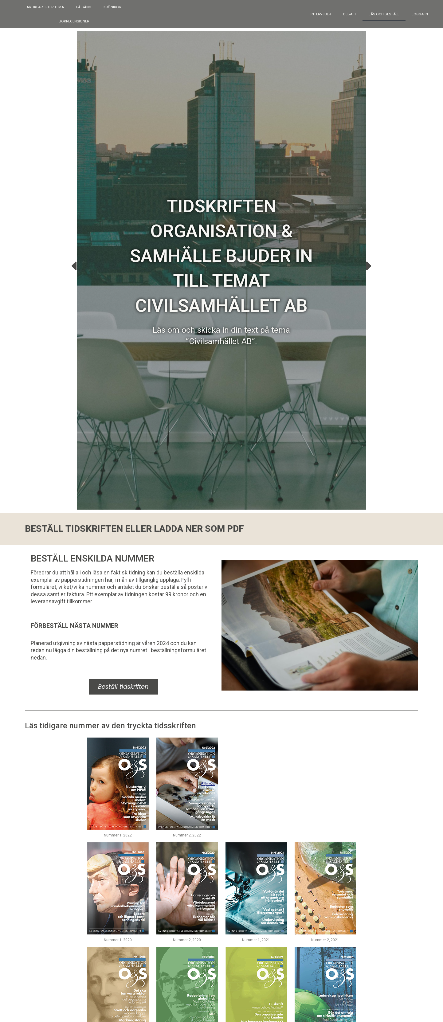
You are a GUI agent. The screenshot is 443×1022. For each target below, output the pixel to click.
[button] (73, 262)
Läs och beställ (384, 14)
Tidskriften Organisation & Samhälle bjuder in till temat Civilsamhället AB (221, 252)
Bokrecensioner (74, 21)
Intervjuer (321, 14)
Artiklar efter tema (45, 7)
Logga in (420, 14)
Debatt (349, 14)
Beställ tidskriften (123, 664)
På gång (83, 7)
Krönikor (112, 7)
